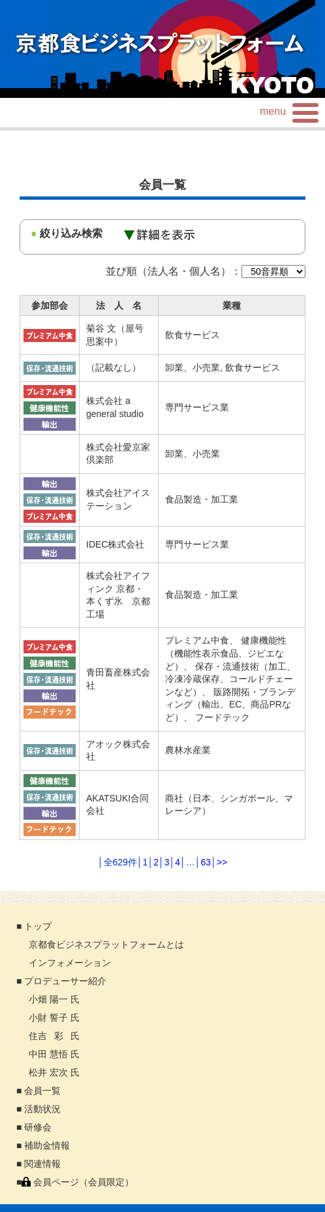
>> (222, 862)
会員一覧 (42, 1090)
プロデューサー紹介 (65, 981)
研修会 (38, 1127)
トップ (38, 926)
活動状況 (42, 1109)
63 (206, 862)
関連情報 (42, 1163)
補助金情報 (47, 1145)
